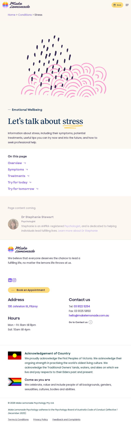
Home (11, 15)
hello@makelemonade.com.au (89, 315)
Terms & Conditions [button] (18, 419)
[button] (127, 5)
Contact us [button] (81, 322)
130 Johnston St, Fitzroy (23, 306)
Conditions (25, 15)
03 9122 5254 (82, 306)
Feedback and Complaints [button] (66, 419)
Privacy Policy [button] (40, 419)
